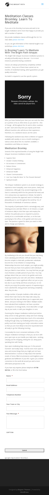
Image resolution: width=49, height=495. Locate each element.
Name (9, 376)
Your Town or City (13, 404)
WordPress (24, 492)
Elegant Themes (24, 490)
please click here (18, 40)
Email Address (11, 385)
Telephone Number (13, 395)
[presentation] (22, 439)
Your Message (12, 414)
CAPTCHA (9, 432)
